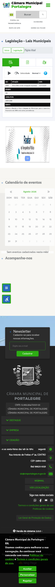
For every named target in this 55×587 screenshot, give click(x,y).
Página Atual (30, 50)
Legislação (17, 50)
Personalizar (27, 574)
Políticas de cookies (43, 509)
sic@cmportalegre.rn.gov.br (33, 474)
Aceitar (27, 568)
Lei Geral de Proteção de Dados (35, 517)
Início (7, 50)
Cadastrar (27, 353)
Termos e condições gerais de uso (36, 505)
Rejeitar (27, 580)
